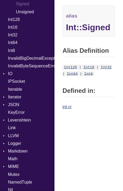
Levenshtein (19, 120)
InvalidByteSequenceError (31, 66)
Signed (22, 4)
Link (12, 127)
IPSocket (16, 81)
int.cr (67, 107)
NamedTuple (20, 182)
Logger (14, 143)
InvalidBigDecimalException (31, 58)
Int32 (13, 35)
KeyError (16, 112)
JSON (13, 104)
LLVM (13, 135)
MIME (13, 166)
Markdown (18, 151)
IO (10, 73)
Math (13, 159)
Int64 (13, 42)
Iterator (15, 97)
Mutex (14, 174)
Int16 (13, 27)
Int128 (14, 19)
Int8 (11, 50)
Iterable (15, 89)
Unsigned (25, 12)
